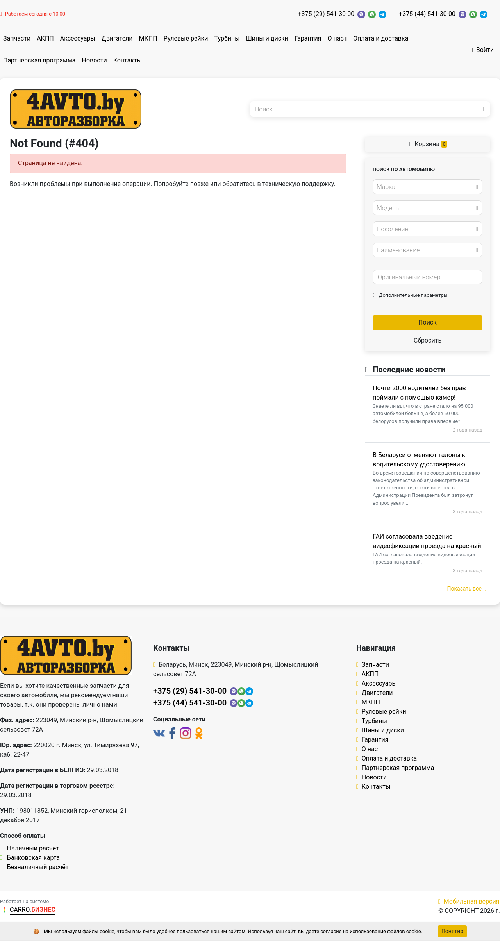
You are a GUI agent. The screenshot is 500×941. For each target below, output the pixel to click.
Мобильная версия (469, 901)
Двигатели (117, 38)
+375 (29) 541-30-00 (326, 14)
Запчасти (16, 38)
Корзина (428, 144)
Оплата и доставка (380, 38)
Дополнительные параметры (410, 295)
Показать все (467, 589)
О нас (335, 38)
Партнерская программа (39, 60)
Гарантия (308, 38)
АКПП (45, 38)
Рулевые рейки (186, 38)
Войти (482, 50)
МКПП (148, 38)
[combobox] (427, 187)
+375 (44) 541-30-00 (427, 14)
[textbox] (425, 187)
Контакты (127, 60)
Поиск (427, 322)
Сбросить (427, 340)
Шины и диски (267, 38)
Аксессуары (77, 38)
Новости (94, 60)
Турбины (226, 38)
